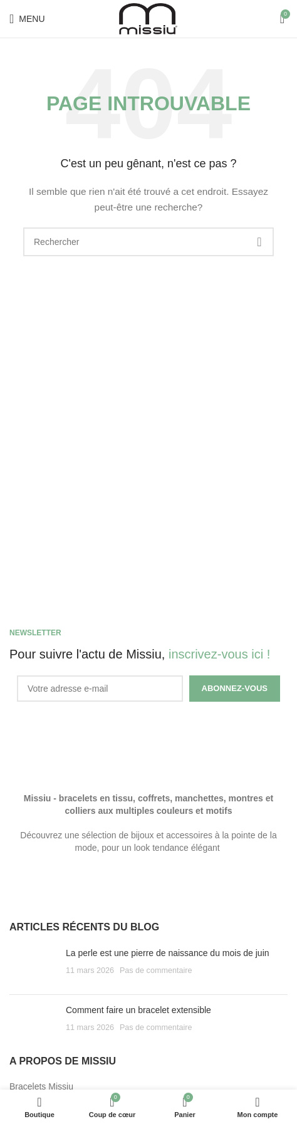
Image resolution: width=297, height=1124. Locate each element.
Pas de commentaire (156, 970)
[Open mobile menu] (27, 18)
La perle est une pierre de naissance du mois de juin (167, 953)
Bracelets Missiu (41, 1086)
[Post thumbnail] (32, 966)
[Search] (148, 241)
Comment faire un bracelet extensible (138, 1010)
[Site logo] (148, 18)
